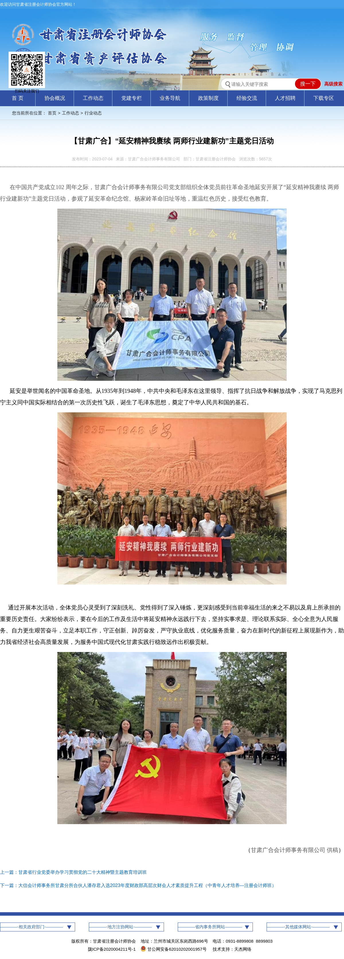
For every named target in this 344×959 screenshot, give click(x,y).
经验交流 (246, 98)
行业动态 (93, 112)
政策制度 (208, 98)
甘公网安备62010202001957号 (174, 949)
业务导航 (170, 98)
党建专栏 (131, 98)
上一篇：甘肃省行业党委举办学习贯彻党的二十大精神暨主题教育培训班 (73, 872)
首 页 (18, 98)
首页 (52, 112)
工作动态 (93, 98)
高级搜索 (333, 83)
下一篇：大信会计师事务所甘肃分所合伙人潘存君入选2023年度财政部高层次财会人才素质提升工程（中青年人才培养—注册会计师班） (138, 885)
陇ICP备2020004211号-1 (112, 949)
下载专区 (323, 98)
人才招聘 (285, 98)
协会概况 (54, 98)
